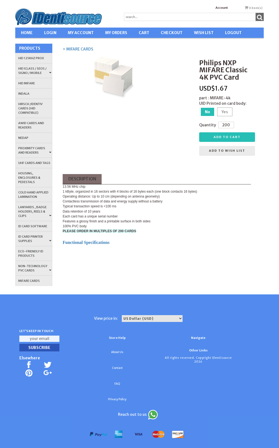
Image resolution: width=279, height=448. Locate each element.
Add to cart (227, 137)
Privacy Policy (117, 399)
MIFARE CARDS (29, 281)
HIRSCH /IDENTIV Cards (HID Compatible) (30, 108)
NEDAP (23, 138)
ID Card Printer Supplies (34, 239)
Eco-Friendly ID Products (30, 253)
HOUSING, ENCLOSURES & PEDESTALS (29, 177)
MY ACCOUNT (81, 32)
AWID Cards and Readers (31, 125)
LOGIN (50, 32)
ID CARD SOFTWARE (32, 226)
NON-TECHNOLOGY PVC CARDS (34, 268)
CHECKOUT (172, 32)
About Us (117, 352)
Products (29, 48)
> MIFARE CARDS (78, 49)
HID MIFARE (26, 83)
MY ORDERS (116, 32)
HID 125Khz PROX (31, 58)
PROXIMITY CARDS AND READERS (34, 150)
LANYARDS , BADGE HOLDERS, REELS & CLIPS (34, 211)
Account (222, 8)
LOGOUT (233, 32)
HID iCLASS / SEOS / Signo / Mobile (34, 71)
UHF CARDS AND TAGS (34, 163)
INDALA (23, 93)
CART (144, 32)
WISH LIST (204, 32)
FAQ (117, 384)
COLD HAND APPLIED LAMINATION (33, 194)
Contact (117, 368)
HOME (27, 32)
